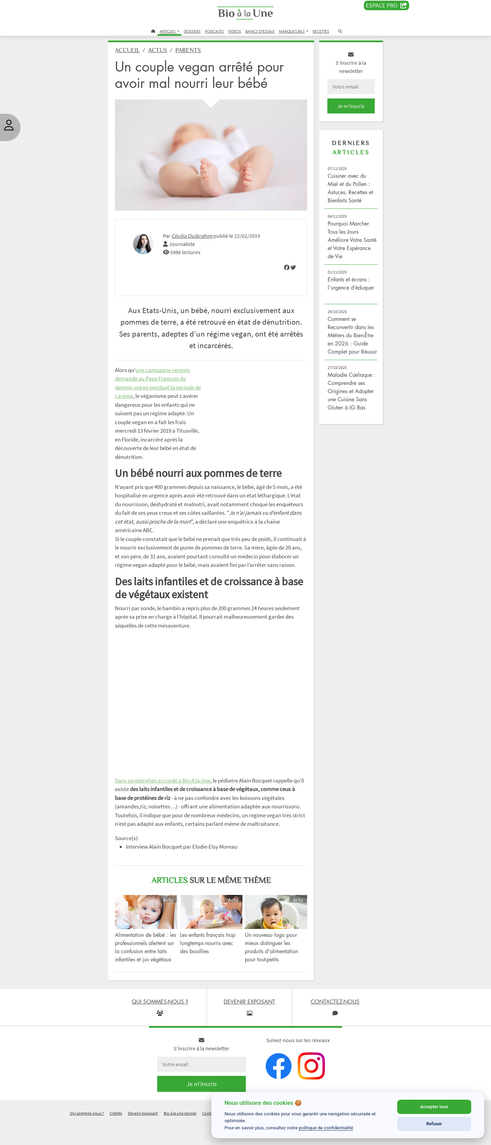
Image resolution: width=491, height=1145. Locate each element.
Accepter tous (434, 1106)
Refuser (434, 1123)
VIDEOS (234, 31)
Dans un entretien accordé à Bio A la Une (169, 788)
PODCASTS (214, 31)
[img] (284, 266)
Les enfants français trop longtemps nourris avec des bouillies (210, 958)
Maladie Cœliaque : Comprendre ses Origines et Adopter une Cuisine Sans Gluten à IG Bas (348, 403)
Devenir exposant (143, 1136)
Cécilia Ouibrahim (198, 234)
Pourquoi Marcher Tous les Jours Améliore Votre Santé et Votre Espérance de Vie (345, 243)
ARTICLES (168, 31)
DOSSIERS (192, 31)
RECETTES (321, 31)
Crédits (116, 1136)
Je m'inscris (346, 109)
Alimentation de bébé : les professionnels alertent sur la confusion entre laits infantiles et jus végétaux (150, 966)
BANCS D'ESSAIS (260, 31)
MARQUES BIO (292, 31)
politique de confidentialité (326, 1127)
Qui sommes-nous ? (87, 1136)
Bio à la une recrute (180, 1136)
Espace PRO (386, 5)
